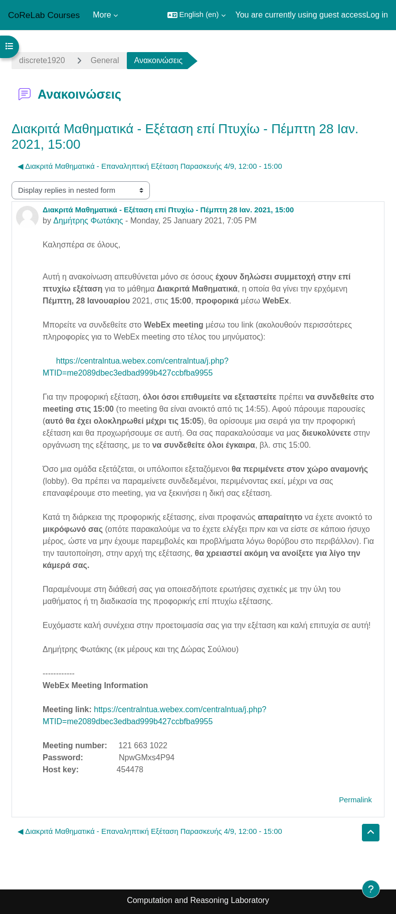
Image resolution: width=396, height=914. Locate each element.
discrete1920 (42, 60)
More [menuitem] (102, 15)
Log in (377, 15)
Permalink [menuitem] (355, 800)
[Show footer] (371, 889)
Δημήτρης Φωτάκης (88, 220)
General (105, 60)
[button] (196, 15)
